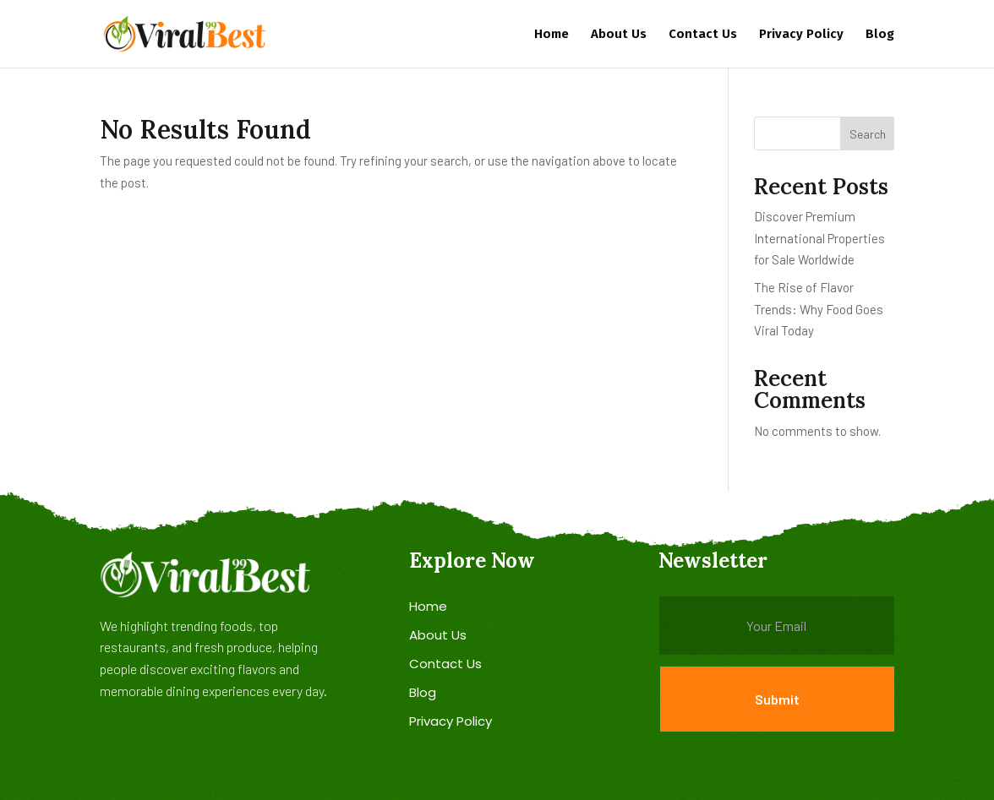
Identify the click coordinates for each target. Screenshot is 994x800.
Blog (880, 34)
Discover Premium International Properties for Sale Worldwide (819, 238)
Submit (777, 699)
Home (551, 34)
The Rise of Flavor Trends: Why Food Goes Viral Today (818, 309)
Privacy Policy (801, 34)
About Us (619, 34)
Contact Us (703, 34)
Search (867, 134)
